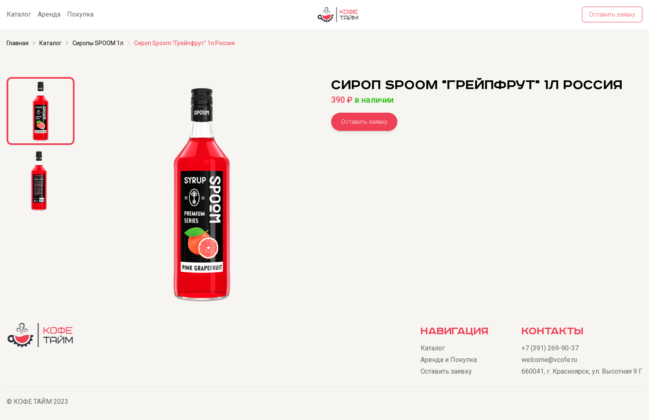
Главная (18, 43)
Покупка (80, 14)
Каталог (19, 14)
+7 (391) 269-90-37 (550, 348)
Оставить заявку (612, 14)
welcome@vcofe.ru (549, 360)
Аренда (49, 14)
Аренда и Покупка (449, 360)
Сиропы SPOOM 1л (97, 43)
